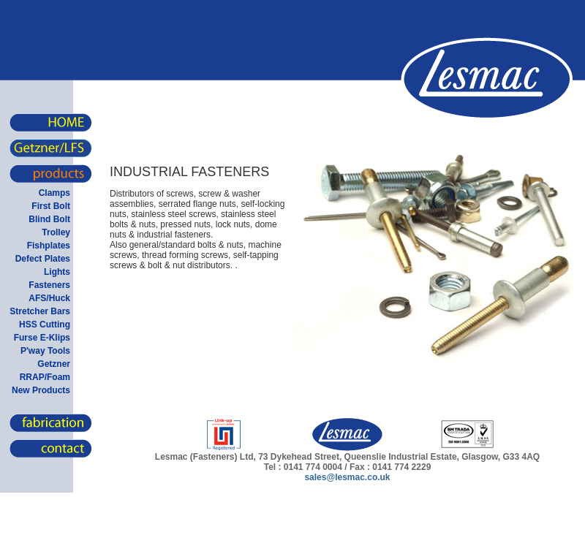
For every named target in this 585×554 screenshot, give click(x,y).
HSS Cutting (44, 324)
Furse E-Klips (42, 338)
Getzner (53, 364)
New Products (41, 390)
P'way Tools (45, 351)
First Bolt (50, 206)
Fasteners (49, 285)
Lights (57, 272)
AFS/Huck (49, 298)
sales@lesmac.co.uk (347, 477)
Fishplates (48, 245)
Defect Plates (42, 259)
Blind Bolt (49, 219)
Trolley (56, 232)
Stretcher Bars (40, 311)
